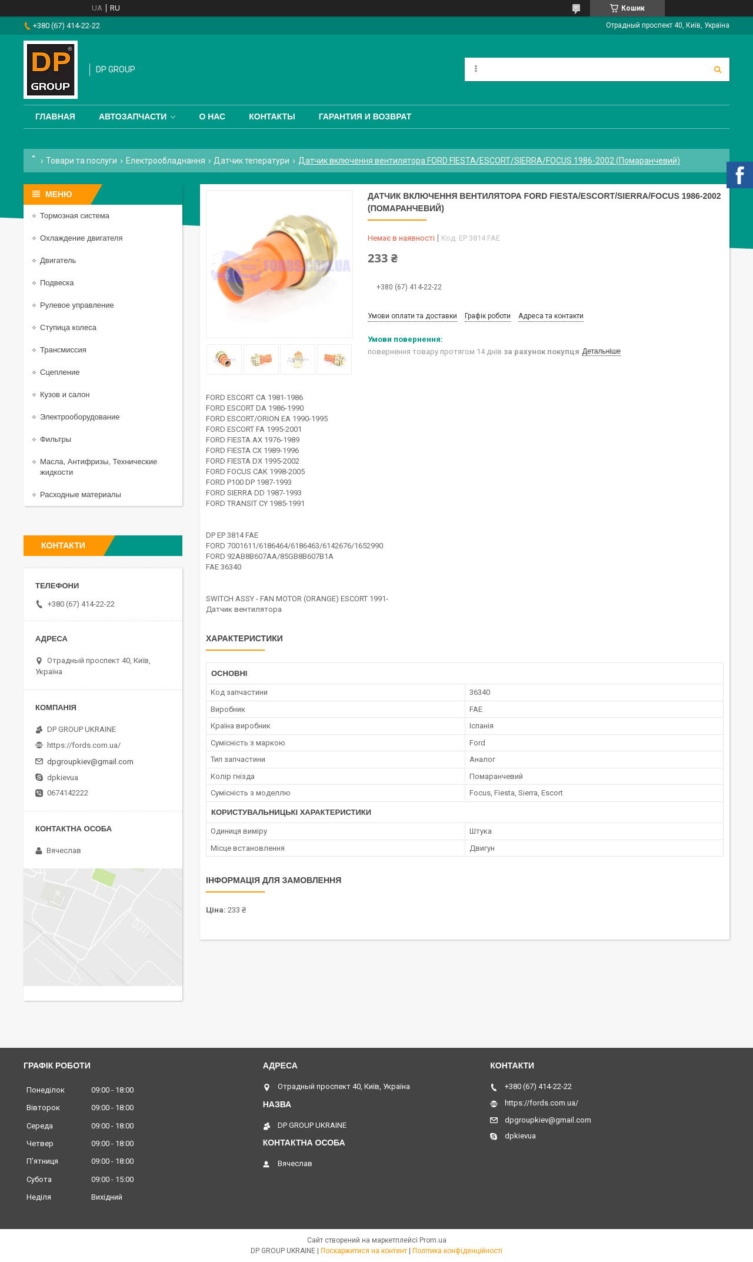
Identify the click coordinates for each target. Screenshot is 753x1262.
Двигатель (58, 260)
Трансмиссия (63, 349)
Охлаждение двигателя (81, 238)
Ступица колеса (68, 327)
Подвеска (57, 282)
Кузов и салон (64, 394)
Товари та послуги (81, 160)
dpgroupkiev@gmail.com (90, 761)
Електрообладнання (165, 160)
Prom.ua (433, 1240)
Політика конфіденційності (457, 1251)
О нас (212, 116)
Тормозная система (74, 215)
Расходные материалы (80, 494)
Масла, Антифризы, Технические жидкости (98, 467)
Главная (55, 116)
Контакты (272, 116)
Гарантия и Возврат (365, 116)
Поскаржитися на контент (364, 1251)
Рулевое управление (77, 305)
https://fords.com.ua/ (84, 745)
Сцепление (59, 372)
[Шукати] (717, 69)
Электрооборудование (80, 416)
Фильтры (55, 439)
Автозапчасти (133, 116)
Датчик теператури (251, 160)
